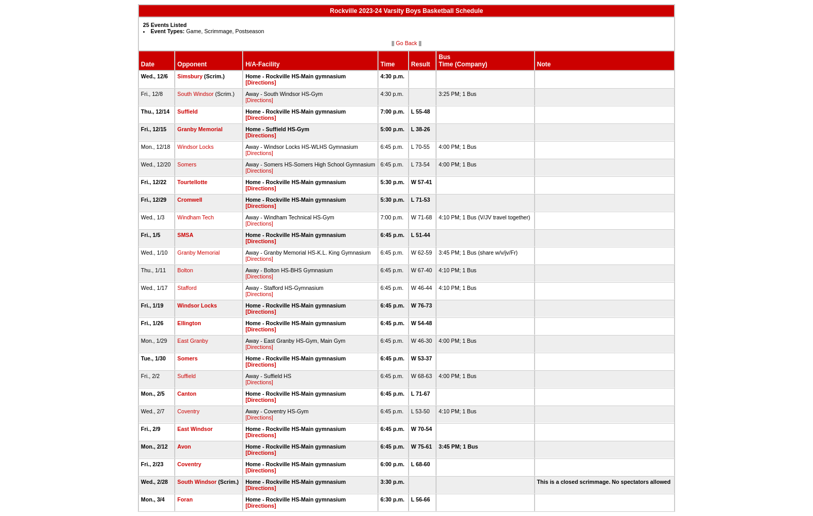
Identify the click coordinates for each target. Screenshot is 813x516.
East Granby (192, 341)
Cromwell (189, 200)
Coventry (188, 411)
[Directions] (260, 82)
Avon (184, 446)
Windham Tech (195, 217)
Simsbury (190, 76)
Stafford (187, 288)
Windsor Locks (195, 147)
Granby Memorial (199, 129)
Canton (187, 394)
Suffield (187, 111)
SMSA (185, 235)
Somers (187, 164)
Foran (185, 499)
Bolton (185, 270)
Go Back (406, 43)
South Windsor (195, 94)
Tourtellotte (192, 182)
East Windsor (195, 429)
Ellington (189, 323)
